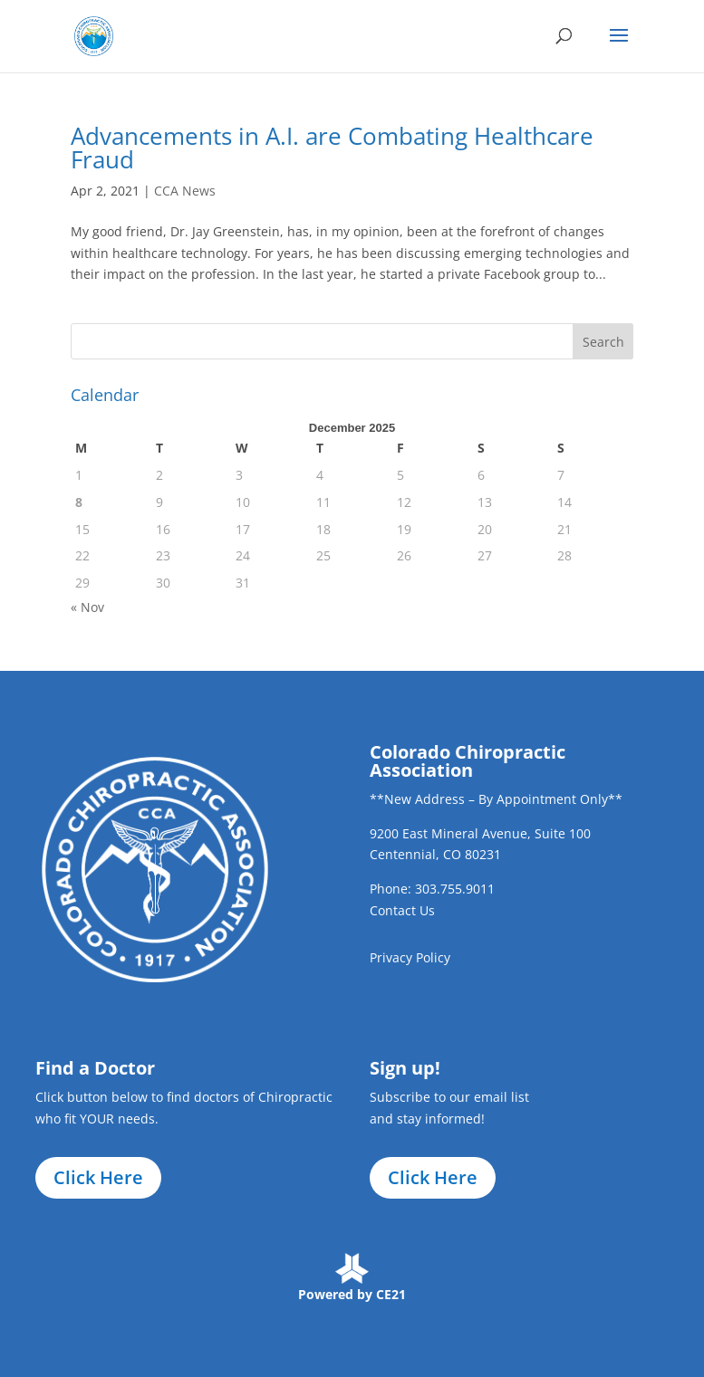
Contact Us (402, 910)
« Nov (87, 607)
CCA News (185, 190)
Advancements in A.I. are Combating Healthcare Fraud (332, 148)
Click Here (98, 1177)
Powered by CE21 (352, 1294)
